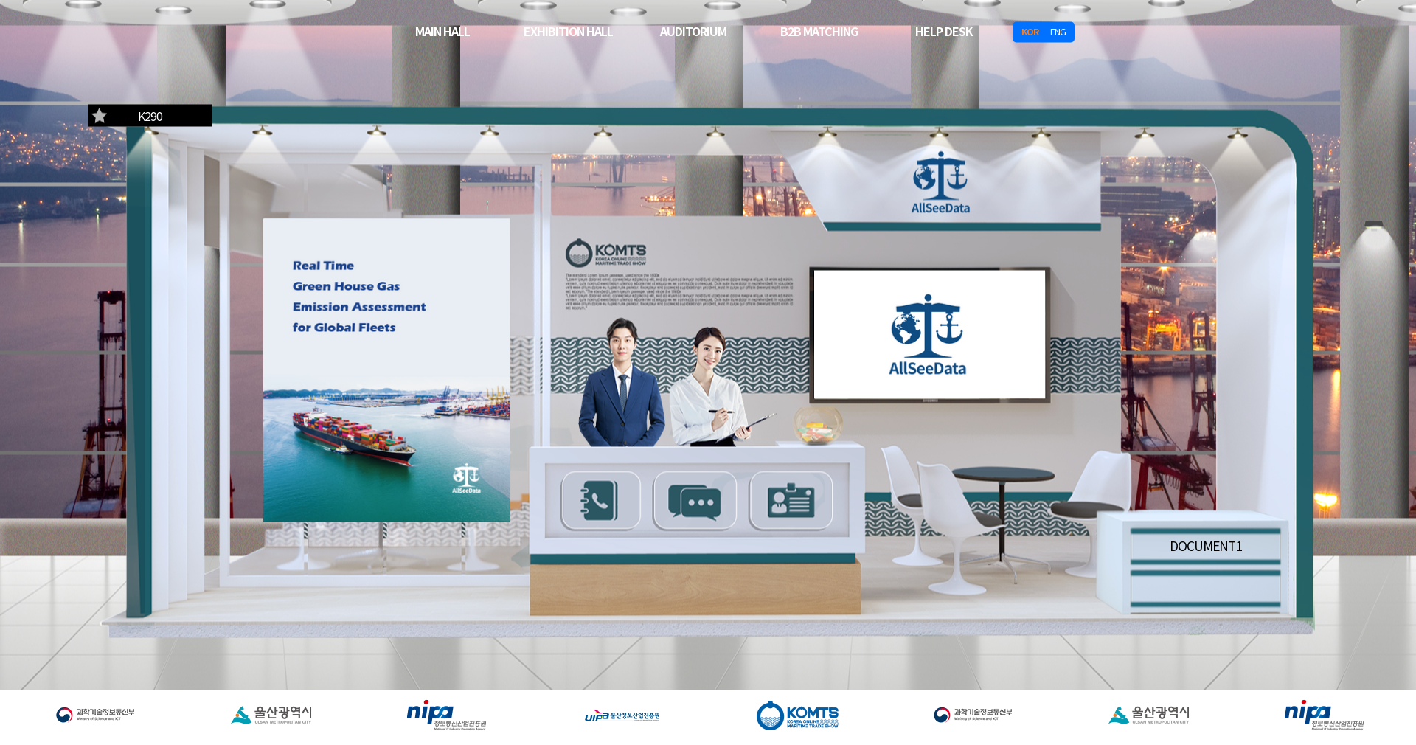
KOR (1029, 31)
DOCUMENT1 (1206, 545)
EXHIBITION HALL (568, 30)
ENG (1058, 31)
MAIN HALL (442, 30)
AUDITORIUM (693, 30)
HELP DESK (944, 30)
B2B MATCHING (819, 30)
